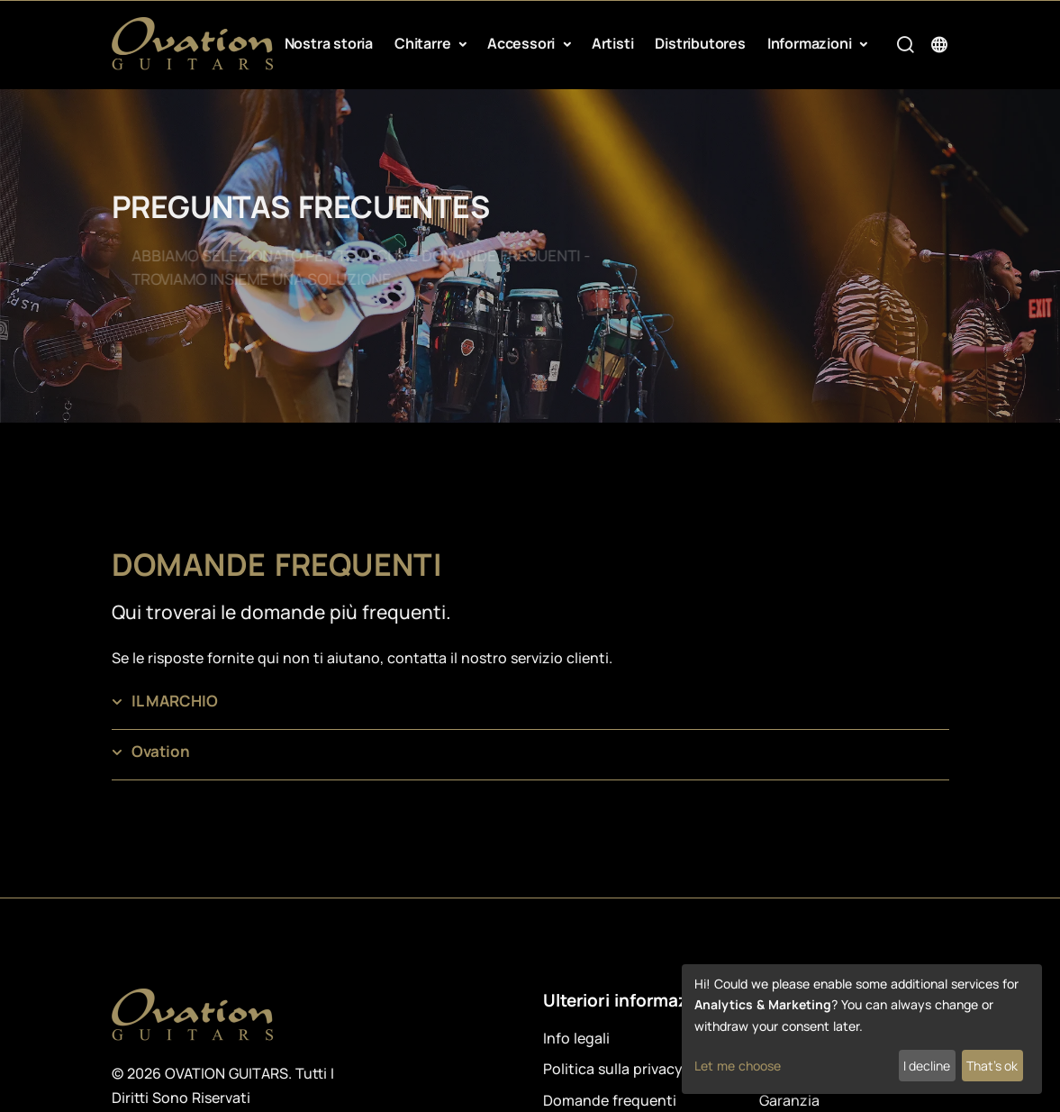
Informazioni (811, 43)
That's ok (992, 1065)
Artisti (613, 43)
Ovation (160, 751)
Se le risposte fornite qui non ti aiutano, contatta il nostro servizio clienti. (362, 658)
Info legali (576, 1038)
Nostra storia (329, 43)
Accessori (522, 43)
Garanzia (789, 1100)
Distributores (700, 43)
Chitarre (424, 43)
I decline (926, 1065)
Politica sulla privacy (613, 1069)
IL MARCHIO (174, 700)
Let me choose (737, 1065)
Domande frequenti (609, 1100)
